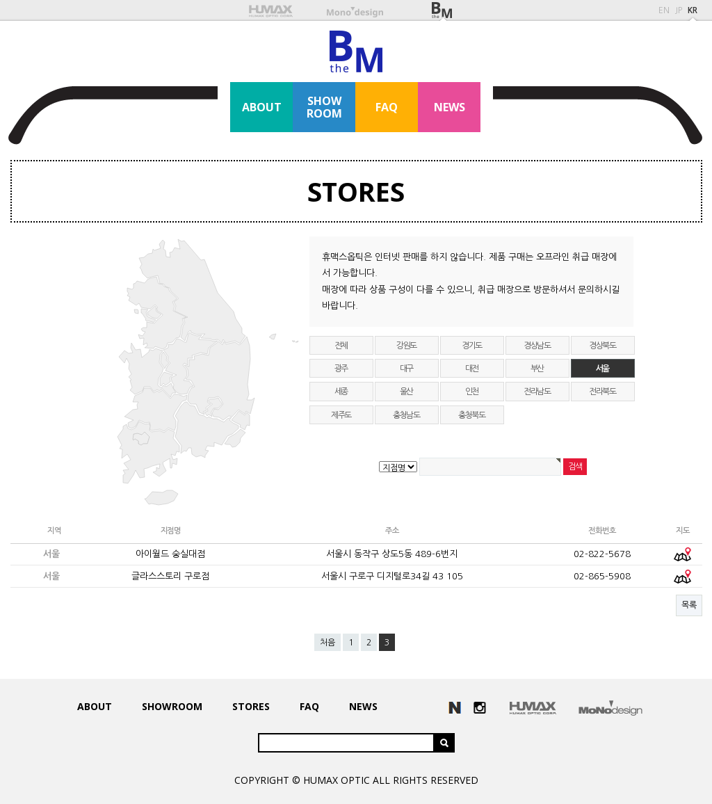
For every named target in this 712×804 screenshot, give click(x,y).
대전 (472, 368)
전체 (341, 345)
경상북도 (602, 345)
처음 (327, 642)
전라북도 (602, 391)
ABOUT (262, 107)
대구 (407, 368)
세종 (341, 391)
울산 (407, 391)
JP (678, 10)
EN (664, 10)
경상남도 (537, 345)
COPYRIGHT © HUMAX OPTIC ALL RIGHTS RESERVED (356, 780)
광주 (341, 368)
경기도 (472, 345)
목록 (689, 605)
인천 (472, 391)
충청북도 (471, 415)
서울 (603, 368)
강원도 (406, 345)
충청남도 (406, 415)
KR (692, 10)
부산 (537, 368)
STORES (356, 191)
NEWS (449, 107)
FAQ (386, 107)
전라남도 (537, 391)
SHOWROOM (324, 107)
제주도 (341, 415)
